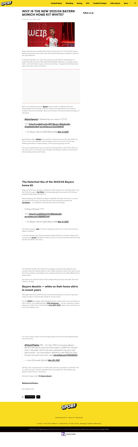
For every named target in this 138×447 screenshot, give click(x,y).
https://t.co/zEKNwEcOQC (40, 214)
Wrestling (69, 3)
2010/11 (29, 301)
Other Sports (115, 3)
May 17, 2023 (63, 132)
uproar (33, 237)
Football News (56, 3)
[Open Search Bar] (135, 3)
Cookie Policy (63, 423)
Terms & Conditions (50, 423)
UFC (87, 3)
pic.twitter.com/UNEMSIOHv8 (36, 216)
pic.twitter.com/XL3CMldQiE (52, 126)
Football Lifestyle (99, 3)
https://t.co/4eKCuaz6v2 (39, 124)
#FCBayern (54, 124)
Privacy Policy (74, 423)
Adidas (38, 139)
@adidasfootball (31, 126)
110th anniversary (53, 303)
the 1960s (40, 192)
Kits (38, 397)
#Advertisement (31, 119)
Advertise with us (61, 417)
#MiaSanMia (64, 124)
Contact (40, 423)
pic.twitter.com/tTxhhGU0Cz (65, 355)
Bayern (45, 107)
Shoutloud (79, 417)
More (128, 3)
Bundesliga (26, 203)
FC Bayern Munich (45, 376)
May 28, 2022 (54, 360)
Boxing (79, 3)
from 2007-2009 (55, 305)
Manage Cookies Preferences (90, 423)
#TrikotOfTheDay (31, 345)
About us (71, 417)
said (37, 229)
